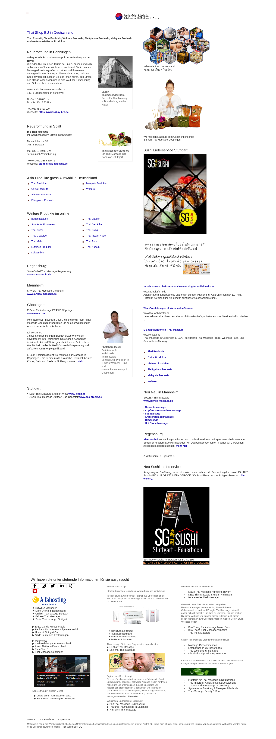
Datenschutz (47, 719)
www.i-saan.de (77, 393)
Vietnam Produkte (41, 194)
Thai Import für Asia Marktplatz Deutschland (212, 682)
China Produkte (39, 188)
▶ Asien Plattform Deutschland (49, 646)
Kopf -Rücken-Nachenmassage (163, 410)
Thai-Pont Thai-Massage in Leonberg (208, 685)
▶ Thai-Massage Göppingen (47, 652)
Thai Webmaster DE (72, 727)
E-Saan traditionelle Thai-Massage (163, 329)
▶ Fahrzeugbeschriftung (120, 634)
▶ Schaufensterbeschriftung (122, 636)
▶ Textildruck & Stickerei (121, 631)
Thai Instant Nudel (96, 235)
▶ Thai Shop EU (41, 649)
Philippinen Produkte (42, 200)
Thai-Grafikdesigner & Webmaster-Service (168, 308)
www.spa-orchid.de (90, 397)
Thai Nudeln (93, 247)
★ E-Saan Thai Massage (46, 616)
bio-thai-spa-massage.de (53, 163)
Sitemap (31, 719)
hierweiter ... (134, 696)
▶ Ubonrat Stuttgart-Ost (45, 632)
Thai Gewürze (39, 235)
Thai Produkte (39, 183)
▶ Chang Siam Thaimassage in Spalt (52, 696)
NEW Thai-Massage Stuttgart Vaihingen (210, 594)
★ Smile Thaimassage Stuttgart (49, 619)
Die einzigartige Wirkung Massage (207, 653)
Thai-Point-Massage (199, 632)
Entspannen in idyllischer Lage (205, 647)
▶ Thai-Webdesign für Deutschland (51, 643)
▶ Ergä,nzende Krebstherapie (48, 626)
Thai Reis (91, 241)
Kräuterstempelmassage (159, 416)
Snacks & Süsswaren (43, 224)
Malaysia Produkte (96, 183)
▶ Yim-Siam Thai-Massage (121, 709)
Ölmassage (151, 420)
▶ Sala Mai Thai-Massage (121, 649)
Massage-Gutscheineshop (202, 645)
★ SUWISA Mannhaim (44, 608)
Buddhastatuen (39, 218)
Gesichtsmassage (155, 407)
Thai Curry (37, 230)
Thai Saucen (93, 218)
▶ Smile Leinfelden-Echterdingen (50, 635)
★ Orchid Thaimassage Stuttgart (50, 613)
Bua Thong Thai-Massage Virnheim (207, 630)
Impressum (64, 719)
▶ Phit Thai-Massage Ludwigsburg (126, 704)
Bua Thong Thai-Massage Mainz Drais (209, 627)
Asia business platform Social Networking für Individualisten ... (180, 286)
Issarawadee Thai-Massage (203, 597)
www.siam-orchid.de (39, 274)
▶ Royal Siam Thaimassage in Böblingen (54, 698)
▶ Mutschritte (39, 640)
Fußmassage (152, 413)
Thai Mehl (36, 241)
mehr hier (181, 445)
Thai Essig (92, 230)
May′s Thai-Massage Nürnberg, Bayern (209, 591)
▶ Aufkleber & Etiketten (120, 639)
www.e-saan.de (36, 313)
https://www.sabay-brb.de (54, 112)
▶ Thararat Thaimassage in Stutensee (128, 706)
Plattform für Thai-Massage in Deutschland (211, 680)
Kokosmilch (37, 252)
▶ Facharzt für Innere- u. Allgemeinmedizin (55, 629)
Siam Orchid (150, 439)
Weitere (90, 188)
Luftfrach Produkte (41, 247)
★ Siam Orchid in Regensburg (49, 610)
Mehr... (81, 361)
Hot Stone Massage (156, 423)
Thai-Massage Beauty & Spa (204, 691)
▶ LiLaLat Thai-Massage (120, 647)
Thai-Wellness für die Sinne (203, 650)
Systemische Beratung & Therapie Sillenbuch (213, 688)
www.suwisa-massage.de (42, 293)
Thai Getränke (94, 224)
